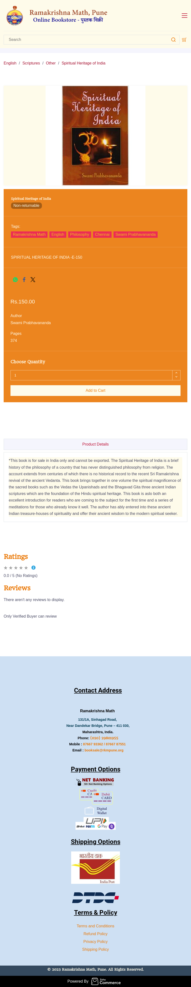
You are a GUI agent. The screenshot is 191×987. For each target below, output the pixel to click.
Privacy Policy (95, 942)
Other (51, 63)
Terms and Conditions (96, 926)
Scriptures (31, 63)
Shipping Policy (95, 949)
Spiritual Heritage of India (83, 63)
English (10, 63)
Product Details (95, 444)
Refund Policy (96, 934)
